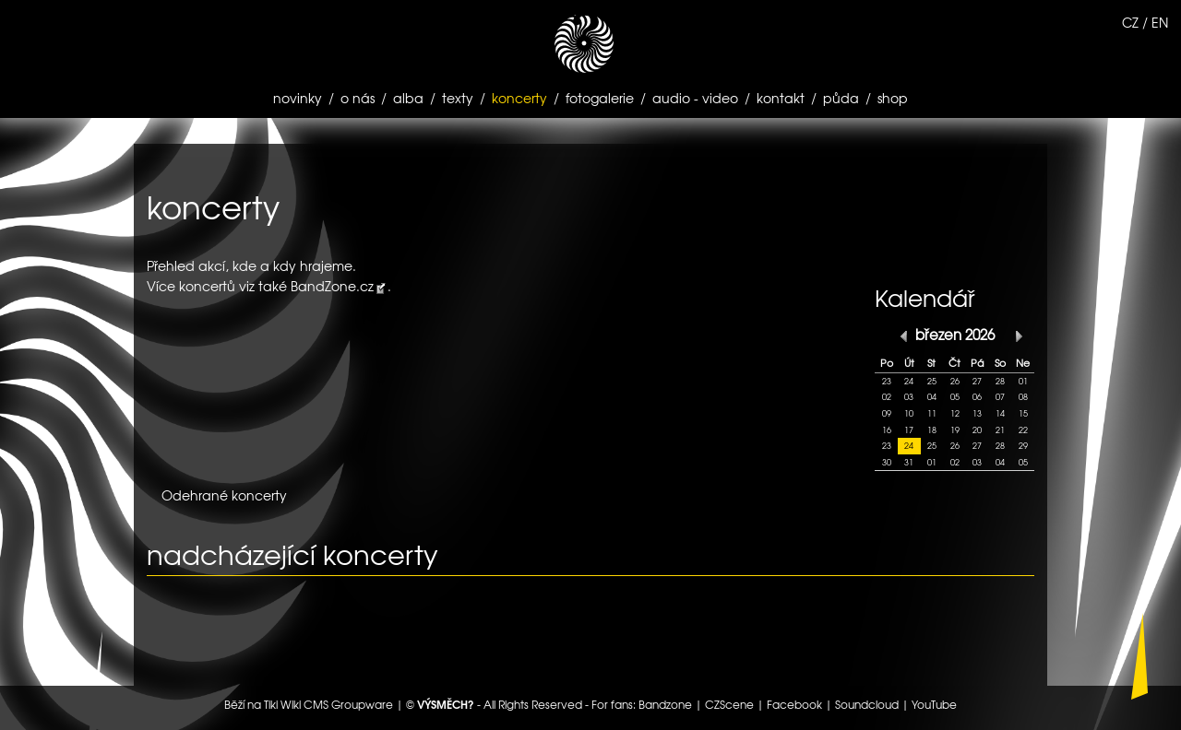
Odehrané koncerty (224, 495)
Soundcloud (867, 704)
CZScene (729, 704)
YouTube (934, 704)
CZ (1130, 22)
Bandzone (665, 704)
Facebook (794, 704)
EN (1159, 22)
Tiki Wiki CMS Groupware (328, 704)
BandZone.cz (332, 286)
